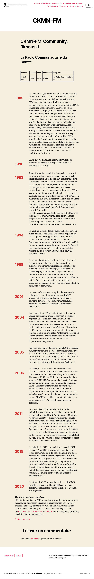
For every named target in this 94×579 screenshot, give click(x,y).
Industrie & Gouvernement (73, 4)
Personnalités (57, 4)
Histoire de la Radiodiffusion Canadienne (26, 574)
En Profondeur (52, 6)
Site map (19, 556)
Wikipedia (38, 512)
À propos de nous (76, 6)
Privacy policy (9, 556)
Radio (36, 4)
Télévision (44, 4)
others (50, 512)
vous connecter (35, 539)
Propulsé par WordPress (53, 574)
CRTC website (24, 512)
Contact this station (23, 519)
